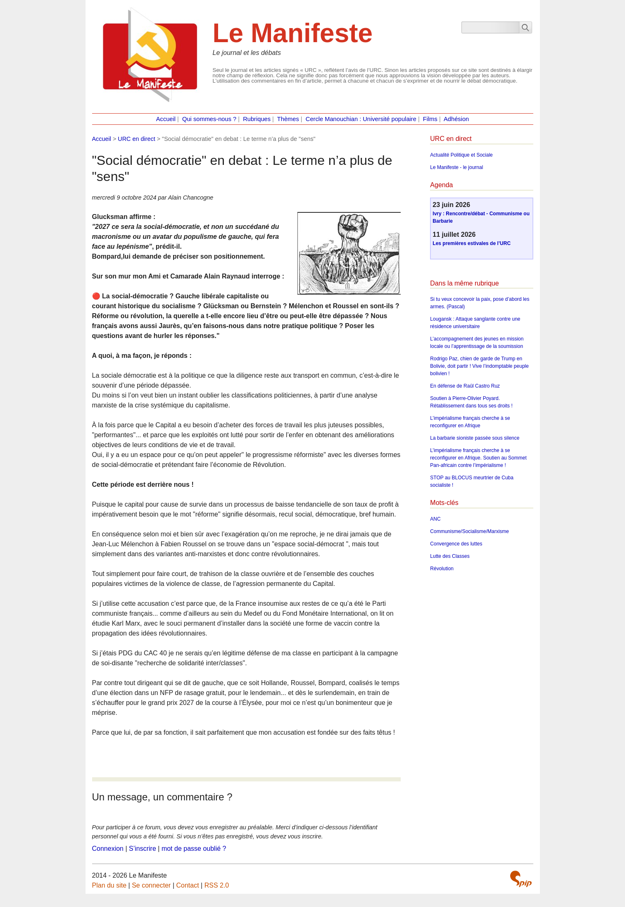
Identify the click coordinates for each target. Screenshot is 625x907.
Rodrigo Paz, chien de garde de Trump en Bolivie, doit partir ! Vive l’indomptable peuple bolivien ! (479, 366)
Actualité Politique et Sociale (461, 155)
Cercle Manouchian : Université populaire (361, 119)
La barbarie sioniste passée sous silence (474, 438)
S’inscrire (142, 848)
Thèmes (288, 119)
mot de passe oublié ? (194, 848)
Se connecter (151, 885)
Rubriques (257, 119)
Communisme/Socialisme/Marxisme (469, 531)
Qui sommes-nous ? (209, 119)
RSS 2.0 (216, 885)
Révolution (442, 568)
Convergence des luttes (456, 544)
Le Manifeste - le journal (456, 167)
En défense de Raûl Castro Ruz (465, 386)
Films (430, 119)
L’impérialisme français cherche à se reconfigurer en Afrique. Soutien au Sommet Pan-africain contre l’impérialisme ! (478, 458)
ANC (435, 519)
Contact (187, 885)
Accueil (166, 119)
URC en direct (136, 139)
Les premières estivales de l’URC (472, 243)
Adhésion (456, 119)
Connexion (108, 848)
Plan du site (109, 885)
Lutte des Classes (449, 556)
